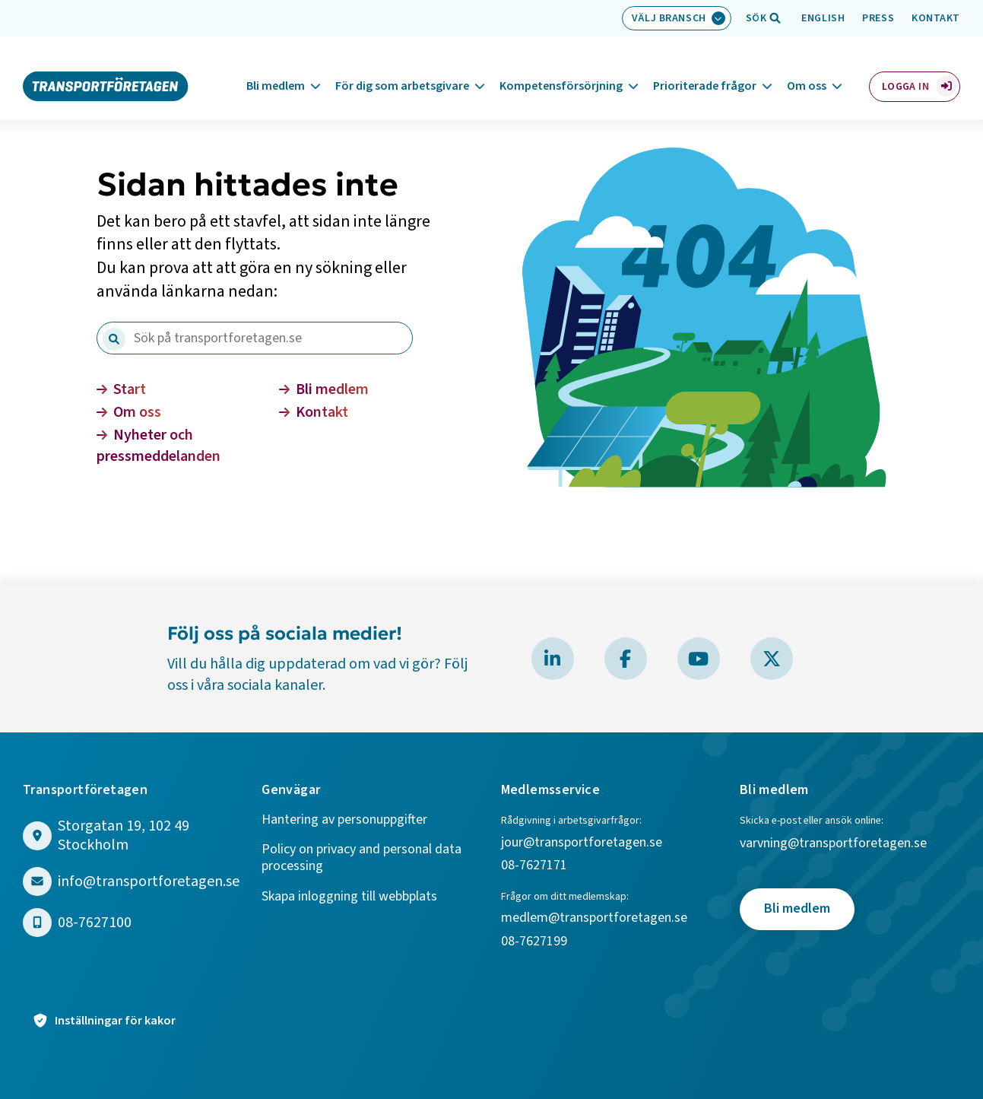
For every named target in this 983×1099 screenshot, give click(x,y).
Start (121, 389)
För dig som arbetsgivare (402, 68)
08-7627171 (534, 866)
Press (878, 18)
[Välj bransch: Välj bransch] (676, 18)
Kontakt (936, 18)
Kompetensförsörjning (561, 68)
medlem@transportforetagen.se (594, 918)
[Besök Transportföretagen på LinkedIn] (552, 658)
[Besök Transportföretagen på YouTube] (698, 658)
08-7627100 (95, 922)
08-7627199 (535, 942)
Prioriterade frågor (704, 68)
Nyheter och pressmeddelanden (158, 445)
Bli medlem (275, 68)
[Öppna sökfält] (756, 18)
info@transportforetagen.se (148, 881)
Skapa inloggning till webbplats (349, 897)
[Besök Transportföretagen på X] (771, 658)
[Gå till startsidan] (106, 67)
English (823, 18)
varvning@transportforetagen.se (833, 844)
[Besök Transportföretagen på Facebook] (625, 658)
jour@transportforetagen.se (581, 843)
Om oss (806, 68)
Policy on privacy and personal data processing (361, 858)
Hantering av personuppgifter (344, 820)
